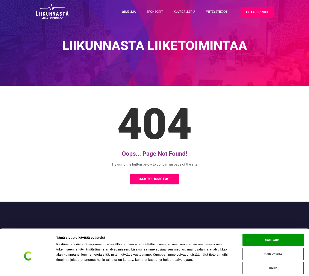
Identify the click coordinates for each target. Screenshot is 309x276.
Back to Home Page (155, 179)
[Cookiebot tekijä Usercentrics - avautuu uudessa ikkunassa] (28, 267)
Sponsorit (155, 12)
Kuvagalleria (184, 12)
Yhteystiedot (216, 12)
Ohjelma (129, 12)
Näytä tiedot (229, 267)
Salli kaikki (273, 220)
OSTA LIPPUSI (257, 12)
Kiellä (273, 248)
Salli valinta (273, 234)
